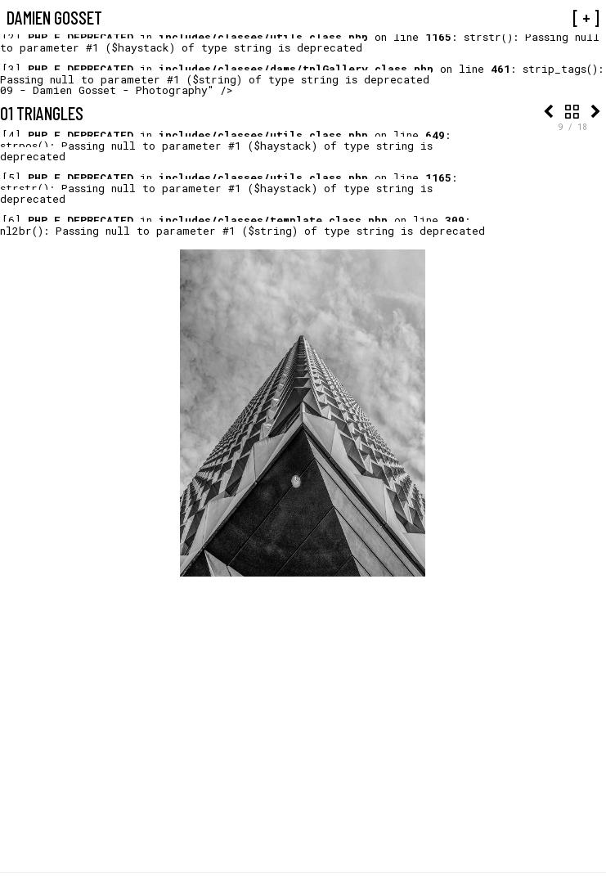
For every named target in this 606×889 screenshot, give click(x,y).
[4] (11, 135)
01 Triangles (41, 112)
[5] (11, 177)
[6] (11, 220)
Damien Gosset (54, 17)
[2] (11, 36)
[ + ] (585, 17)
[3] (11, 68)
